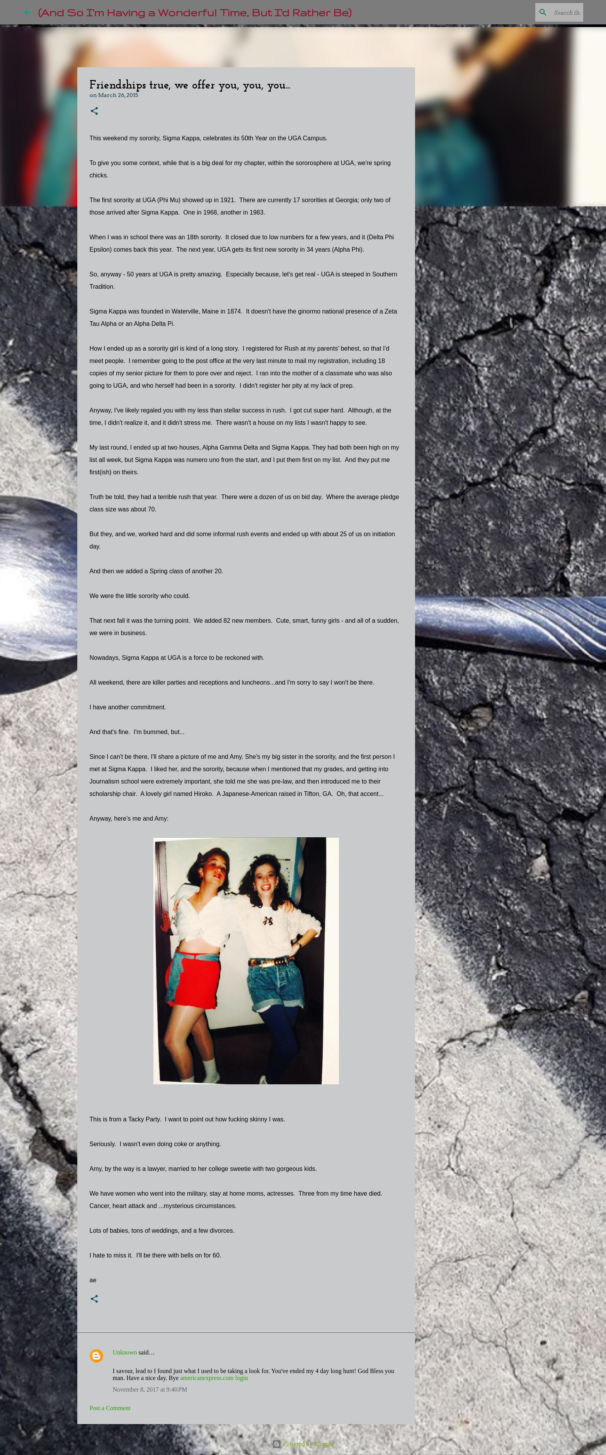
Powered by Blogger (303, 1444)
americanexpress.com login (214, 1378)
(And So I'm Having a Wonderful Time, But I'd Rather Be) (194, 12)
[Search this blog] (542, 12)
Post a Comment (110, 1408)
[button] (94, 111)
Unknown (125, 1352)
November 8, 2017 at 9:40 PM (150, 1389)
